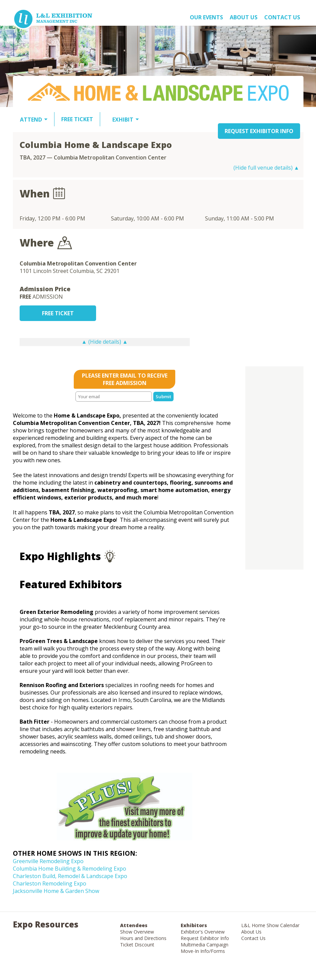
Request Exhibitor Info (205, 938)
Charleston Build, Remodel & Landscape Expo (70, 876)
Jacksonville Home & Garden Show (56, 891)
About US (243, 17)
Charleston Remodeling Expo (49, 883)
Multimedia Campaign (204, 944)
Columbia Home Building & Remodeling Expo (69, 868)
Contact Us (282, 17)
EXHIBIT (122, 119)
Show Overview (137, 931)
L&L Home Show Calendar (270, 925)
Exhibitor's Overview (203, 931)
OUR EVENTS (206, 17)
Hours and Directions (143, 938)
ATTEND (31, 119)
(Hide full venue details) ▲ (266, 167)
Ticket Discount (137, 944)
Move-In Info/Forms (203, 951)
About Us (251, 931)
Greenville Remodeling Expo (48, 861)
